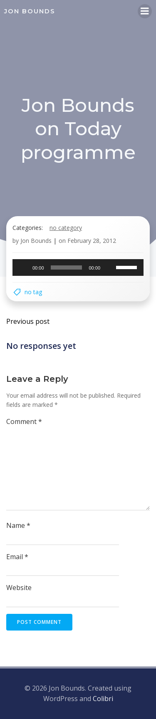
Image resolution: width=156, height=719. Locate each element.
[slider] (66, 267)
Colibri (103, 698)
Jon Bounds (36, 241)
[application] (78, 267)
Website (19, 587)
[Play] (23, 267)
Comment (24, 421)
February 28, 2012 (91, 241)
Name (18, 525)
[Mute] (109, 267)
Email (17, 556)
